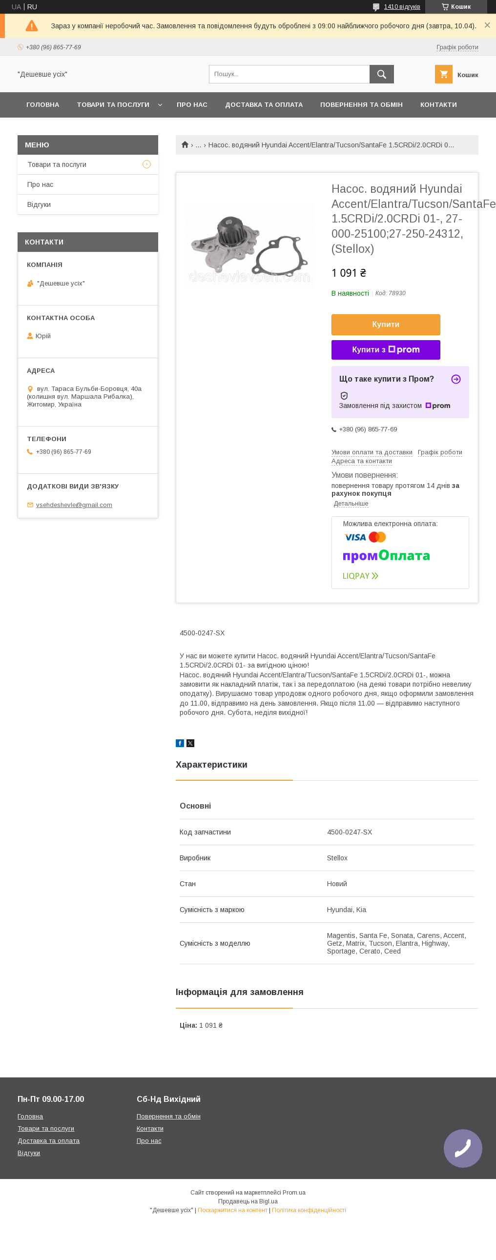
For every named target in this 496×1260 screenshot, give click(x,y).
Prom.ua (294, 1192)
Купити (386, 324)
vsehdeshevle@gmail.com (74, 504)
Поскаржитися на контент (233, 1210)
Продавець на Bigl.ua (248, 1201)
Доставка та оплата (264, 104)
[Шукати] (382, 74)
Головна (42, 104)
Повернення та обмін (361, 104)
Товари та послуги (113, 104)
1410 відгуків (402, 6)
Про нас (192, 104)
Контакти (438, 104)
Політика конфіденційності (309, 1210)
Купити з (385, 349)
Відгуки (39, 204)
